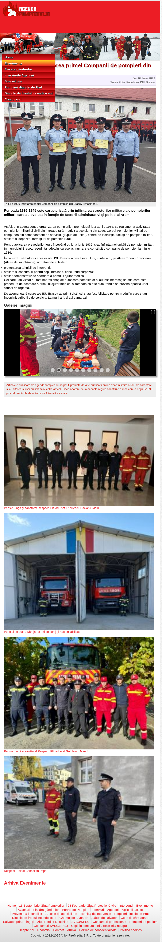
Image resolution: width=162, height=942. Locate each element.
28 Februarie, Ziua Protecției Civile (92, 905)
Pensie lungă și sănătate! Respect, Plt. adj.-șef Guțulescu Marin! (46, 751)
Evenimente (13, 63)
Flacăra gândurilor (18, 69)
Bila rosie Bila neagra (112, 925)
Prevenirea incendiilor (27, 913)
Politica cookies (131, 930)
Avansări (24, 909)
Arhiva (71, 930)
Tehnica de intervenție (95, 913)
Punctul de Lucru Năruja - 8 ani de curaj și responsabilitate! (42, 631)
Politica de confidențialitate (98, 930)
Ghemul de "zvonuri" (73, 917)
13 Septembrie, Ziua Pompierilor (41, 905)
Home (8, 57)
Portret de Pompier (75, 909)
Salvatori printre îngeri (18, 921)
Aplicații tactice (132, 909)
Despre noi (26, 930)
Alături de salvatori (104, 917)
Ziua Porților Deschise (52, 921)
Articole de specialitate (61, 913)
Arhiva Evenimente (25, 883)
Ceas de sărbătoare (134, 917)
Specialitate (13, 81)
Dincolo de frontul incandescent (28, 93)
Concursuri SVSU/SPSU (51, 925)
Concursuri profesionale (109, 921)
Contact (58, 930)
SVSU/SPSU (81, 921)
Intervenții (126, 905)
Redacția (43, 930)
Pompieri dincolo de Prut (23, 87)
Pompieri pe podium (143, 921)
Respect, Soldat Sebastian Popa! (25, 871)
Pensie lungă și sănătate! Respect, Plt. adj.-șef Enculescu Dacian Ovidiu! (52, 508)
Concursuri (12, 99)
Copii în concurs (82, 925)
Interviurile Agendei (19, 75)
